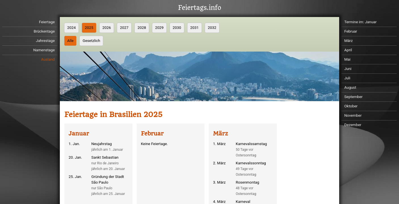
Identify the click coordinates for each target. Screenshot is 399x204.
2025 (89, 28)
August (350, 87)
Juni (347, 69)
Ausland (48, 59)
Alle (70, 41)
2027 (124, 28)
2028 (142, 28)
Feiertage (47, 22)
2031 (194, 28)
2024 (71, 28)
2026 (106, 28)
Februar (350, 31)
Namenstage (44, 50)
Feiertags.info (199, 8)
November (353, 115)
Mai (347, 59)
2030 (177, 28)
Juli (347, 78)
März (348, 41)
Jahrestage (45, 41)
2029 (159, 28)
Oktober (351, 106)
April (348, 50)
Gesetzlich (91, 41)
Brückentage (44, 31)
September (353, 97)
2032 (212, 28)
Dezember (352, 125)
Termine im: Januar (360, 22)
